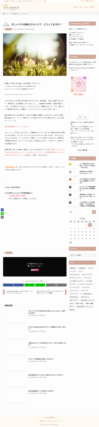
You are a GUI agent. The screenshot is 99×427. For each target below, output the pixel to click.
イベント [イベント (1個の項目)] (80, 271)
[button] (13, 285)
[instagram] (82, 1)
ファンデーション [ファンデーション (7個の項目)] (75, 287)
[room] (84, 1)
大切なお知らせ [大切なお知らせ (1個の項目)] (74, 297)
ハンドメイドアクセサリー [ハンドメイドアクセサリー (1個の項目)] (85, 284)
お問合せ (42, 421)
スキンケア (8, 29)
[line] (87, 1)
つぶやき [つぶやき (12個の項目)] (90, 268)
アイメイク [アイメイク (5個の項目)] (73, 271)
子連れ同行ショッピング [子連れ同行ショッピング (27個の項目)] (88, 300)
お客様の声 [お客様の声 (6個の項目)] (73, 268)
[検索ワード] (82, 212)
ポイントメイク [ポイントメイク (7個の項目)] (74, 290)
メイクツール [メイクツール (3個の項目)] (84, 290)
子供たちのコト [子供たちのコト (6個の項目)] (74, 300)
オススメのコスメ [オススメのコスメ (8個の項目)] (75, 274)
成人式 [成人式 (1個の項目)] (71, 303)
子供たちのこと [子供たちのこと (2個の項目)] (85, 297)
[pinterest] (89, 1)
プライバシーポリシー (53, 421)
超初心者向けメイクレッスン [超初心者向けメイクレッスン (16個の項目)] (85, 306)
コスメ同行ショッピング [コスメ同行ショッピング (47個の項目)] (76, 281)
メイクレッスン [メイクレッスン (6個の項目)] (74, 294)
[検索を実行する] (94, 212)
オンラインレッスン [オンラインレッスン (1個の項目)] (75, 278)
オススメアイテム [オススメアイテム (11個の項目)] (87, 274)
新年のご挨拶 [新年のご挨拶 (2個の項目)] (79, 303)
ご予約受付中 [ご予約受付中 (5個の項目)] (82, 268)
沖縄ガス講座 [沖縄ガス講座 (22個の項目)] (89, 303)
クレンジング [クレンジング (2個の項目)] (87, 278)
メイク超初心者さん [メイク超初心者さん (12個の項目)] (86, 294)
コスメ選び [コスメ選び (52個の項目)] (89, 281)
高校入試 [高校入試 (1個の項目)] (72, 310)
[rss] (92, 1)
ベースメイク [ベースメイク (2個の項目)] (85, 287)
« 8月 (70, 242)
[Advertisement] (35, 231)
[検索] (94, 1)
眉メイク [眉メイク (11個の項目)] (72, 306)
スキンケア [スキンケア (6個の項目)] (73, 284)
